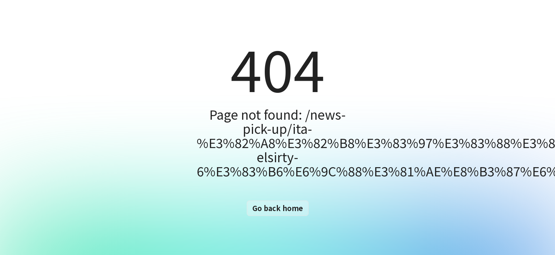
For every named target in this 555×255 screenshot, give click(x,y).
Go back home (277, 208)
